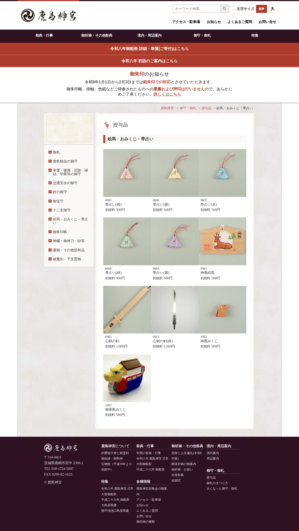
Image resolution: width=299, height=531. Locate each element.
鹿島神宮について (115, 446)
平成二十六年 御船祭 (150, 469)
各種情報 (143, 481)
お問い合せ (267, 22)
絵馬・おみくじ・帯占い (70, 221)
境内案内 (213, 453)
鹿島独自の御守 (65, 161)
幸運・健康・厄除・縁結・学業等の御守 (70, 172)
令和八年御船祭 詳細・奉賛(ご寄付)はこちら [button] (149, 48)
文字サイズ (245, 9)
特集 (254, 35)
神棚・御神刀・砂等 (69, 241)
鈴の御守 (60, 192)
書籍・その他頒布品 (69, 250)
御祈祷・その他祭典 (96, 35)
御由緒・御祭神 (112, 458)
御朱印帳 (60, 232)
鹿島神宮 (167, 108)
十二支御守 (61, 210)
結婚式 (176, 480)
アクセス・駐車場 (186, 22)
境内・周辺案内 (149, 35)
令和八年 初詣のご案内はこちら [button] (149, 61)
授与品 (206, 108)
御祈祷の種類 (145, 521)
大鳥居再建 (109, 505)
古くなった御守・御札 (222, 488)
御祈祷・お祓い (182, 469)
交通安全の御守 (65, 183)
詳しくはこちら (167, 94)
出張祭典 (177, 475)
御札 (56, 152)
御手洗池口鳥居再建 (115, 510)
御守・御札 (202, 35)
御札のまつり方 (217, 483)
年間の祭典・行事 (148, 453)
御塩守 (58, 201)
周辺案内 (213, 458)
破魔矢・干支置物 (67, 259)
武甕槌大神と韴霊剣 (115, 453)
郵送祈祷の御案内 (183, 464)
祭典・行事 (44, 35)
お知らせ (214, 22)
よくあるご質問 (239, 22)
